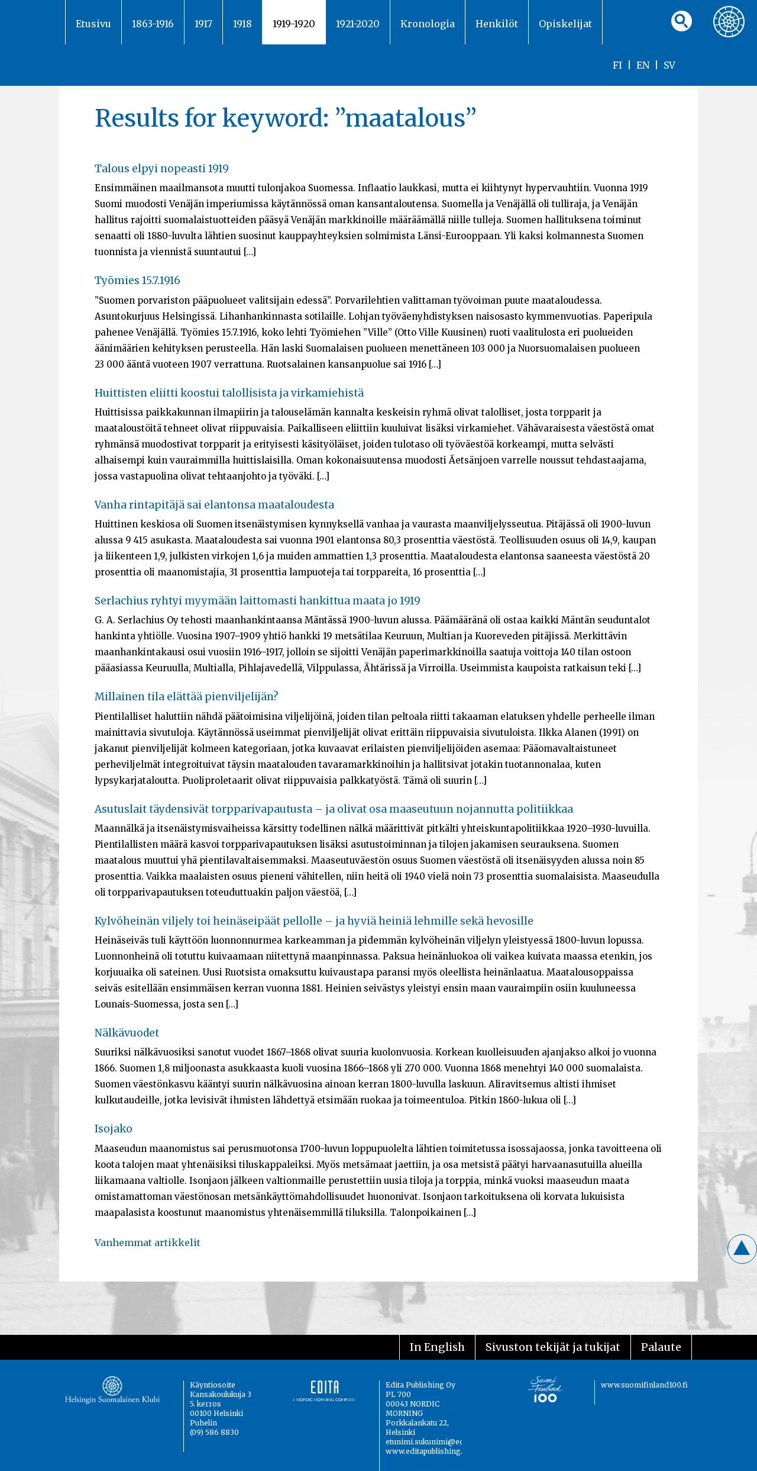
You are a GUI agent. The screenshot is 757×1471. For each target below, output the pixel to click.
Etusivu (93, 24)
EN (642, 65)
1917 (203, 24)
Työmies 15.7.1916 (137, 280)
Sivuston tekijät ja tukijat (553, 1347)
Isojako (113, 1128)
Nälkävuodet (127, 1032)
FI (617, 65)
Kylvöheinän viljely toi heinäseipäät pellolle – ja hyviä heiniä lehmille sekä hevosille (314, 921)
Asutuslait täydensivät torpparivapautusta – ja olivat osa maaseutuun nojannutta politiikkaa (334, 809)
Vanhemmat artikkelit (147, 1242)
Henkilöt (496, 24)
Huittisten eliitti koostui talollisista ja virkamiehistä (229, 393)
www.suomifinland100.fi (644, 1384)
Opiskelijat (565, 24)
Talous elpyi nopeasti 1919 (162, 168)
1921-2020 (358, 24)
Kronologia (427, 24)
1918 (242, 24)
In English (437, 1347)
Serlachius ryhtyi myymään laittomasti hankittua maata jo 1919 (257, 600)
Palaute (661, 1347)
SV (669, 65)
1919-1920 (294, 24)
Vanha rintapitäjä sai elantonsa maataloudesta (214, 504)
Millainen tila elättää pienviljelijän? (187, 696)
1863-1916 (153, 24)
